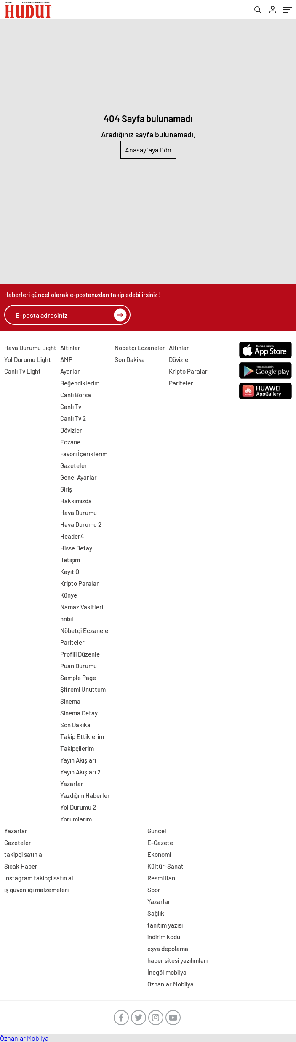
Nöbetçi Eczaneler (85, 630)
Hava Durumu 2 (80, 524)
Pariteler (72, 642)
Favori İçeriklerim (83, 453)
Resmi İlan (161, 878)
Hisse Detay (76, 548)
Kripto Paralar (79, 583)
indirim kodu (163, 937)
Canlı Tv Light (22, 371)
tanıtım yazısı (165, 925)
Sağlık (155, 913)
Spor (153, 889)
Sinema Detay (79, 713)
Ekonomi (159, 854)
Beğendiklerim (79, 383)
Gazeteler (73, 465)
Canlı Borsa (75, 395)
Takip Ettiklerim (82, 736)
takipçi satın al (24, 854)
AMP (66, 359)
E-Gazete (160, 842)
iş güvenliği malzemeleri (36, 889)
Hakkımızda (76, 501)
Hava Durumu (78, 512)
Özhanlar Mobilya (170, 984)
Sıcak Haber (20, 866)
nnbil (66, 618)
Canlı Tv (70, 406)
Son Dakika (75, 724)
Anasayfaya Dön (148, 150)
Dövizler (71, 430)
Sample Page (78, 677)
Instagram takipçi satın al (38, 878)
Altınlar (70, 347)
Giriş (66, 489)
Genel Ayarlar (78, 477)
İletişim (70, 560)
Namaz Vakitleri (81, 607)
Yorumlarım (76, 819)
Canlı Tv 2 (73, 418)
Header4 (72, 536)
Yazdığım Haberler (85, 795)
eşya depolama (167, 948)
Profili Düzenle (80, 654)
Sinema (70, 701)
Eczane (70, 442)
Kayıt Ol (70, 571)
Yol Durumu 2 (78, 807)
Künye (68, 595)
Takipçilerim (77, 748)
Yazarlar (71, 783)
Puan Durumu (78, 666)
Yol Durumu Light (27, 359)
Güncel (156, 831)
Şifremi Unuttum (83, 689)
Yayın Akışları (78, 760)
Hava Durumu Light (30, 347)
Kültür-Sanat (165, 866)
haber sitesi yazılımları (177, 960)
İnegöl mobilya (167, 972)
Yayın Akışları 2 (80, 772)
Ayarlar (70, 371)
